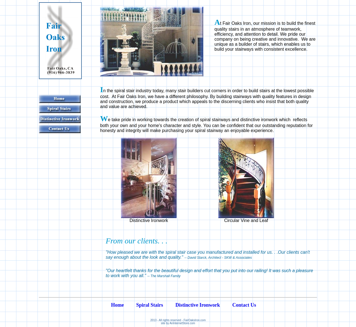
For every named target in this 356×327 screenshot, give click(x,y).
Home (117, 305)
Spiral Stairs (149, 305)
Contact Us (244, 305)
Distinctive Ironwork (197, 305)
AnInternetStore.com (182, 323)
